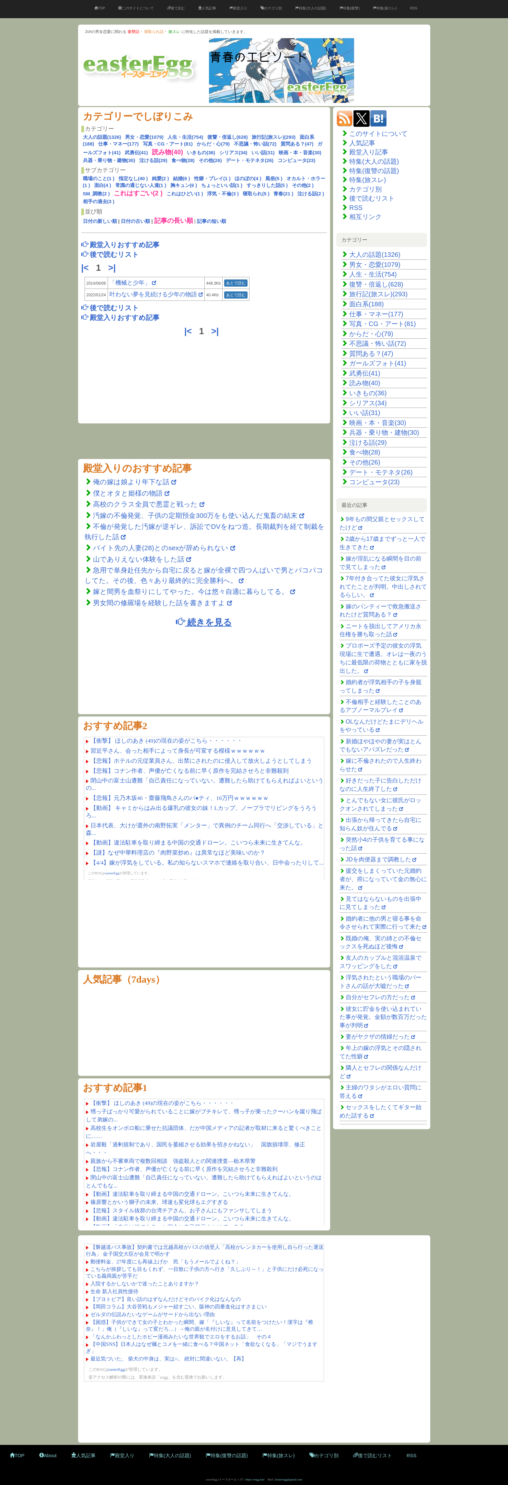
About (48, 1455)
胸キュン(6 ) (183, 185)
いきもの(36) (201, 152)
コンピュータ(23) (297, 160)
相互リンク (365, 216)
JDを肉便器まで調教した (378, 859)
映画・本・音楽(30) (300, 152)
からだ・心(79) (213, 144)
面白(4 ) (102, 185)
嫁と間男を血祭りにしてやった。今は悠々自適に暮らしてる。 (190, 591)
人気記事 (207, 8)
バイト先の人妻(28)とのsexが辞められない (160, 547)
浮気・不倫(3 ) (223, 193)
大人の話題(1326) (102, 137)
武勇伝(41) (136, 152)
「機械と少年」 (130, 282)
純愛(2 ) (160, 178)
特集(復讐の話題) (374, 170)
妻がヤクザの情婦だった (378, 1036)
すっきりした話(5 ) (267, 185)
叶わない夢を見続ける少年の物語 (153, 294)
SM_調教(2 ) (96, 193)
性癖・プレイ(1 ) (212, 178)
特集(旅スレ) (385, 8)
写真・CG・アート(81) (168, 144)
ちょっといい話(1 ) (222, 185)
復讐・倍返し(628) (227, 137)
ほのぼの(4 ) (248, 178)
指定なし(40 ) (133, 178)
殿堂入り (238, 8)
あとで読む (236, 283)
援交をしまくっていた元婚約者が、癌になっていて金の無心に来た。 (383, 879)
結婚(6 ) (181, 178)
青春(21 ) (283, 193)
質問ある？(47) (297, 144)
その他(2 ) (303, 185)
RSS (413, 8)
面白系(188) (366, 304)
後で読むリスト (372, 198)
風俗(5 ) (274, 178)
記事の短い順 (211, 221)
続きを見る (204, 622)
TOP (99, 8)
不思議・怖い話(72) (255, 144)
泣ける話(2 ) (310, 193)
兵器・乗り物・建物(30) (109, 160)
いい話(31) (263, 152)
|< (86, 268)
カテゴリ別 (271, 8)
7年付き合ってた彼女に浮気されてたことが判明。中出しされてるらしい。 (383, 586)
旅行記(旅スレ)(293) (273, 137)
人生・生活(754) (185, 137)
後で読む (176, 8)
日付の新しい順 (100, 221)
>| (113, 268)
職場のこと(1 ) (99, 178)
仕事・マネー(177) (118, 144)
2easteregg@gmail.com (288, 1479)
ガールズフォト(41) (377, 363)
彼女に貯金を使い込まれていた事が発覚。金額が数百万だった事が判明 (383, 1017)
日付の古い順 (135, 221)
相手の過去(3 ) (99, 201)
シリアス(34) (233, 152)
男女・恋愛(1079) (144, 137)
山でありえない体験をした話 (138, 559)
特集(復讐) (350, 8)
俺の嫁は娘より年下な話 (131, 482)
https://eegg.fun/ (255, 1479)
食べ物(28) (183, 160)
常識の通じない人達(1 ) (141, 185)
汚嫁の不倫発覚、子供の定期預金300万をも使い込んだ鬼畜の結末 (195, 515)
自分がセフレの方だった (378, 997)
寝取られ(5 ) (256, 193)
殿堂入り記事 (368, 152)
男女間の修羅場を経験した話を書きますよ (159, 602)
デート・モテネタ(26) (249, 160)
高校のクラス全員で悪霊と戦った (145, 504)
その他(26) (210, 160)
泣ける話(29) (153, 160)
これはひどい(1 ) (185, 193)
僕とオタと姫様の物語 (129, 493)
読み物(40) (364, 383)
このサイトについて (136, 8)
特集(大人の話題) (310, 8)
